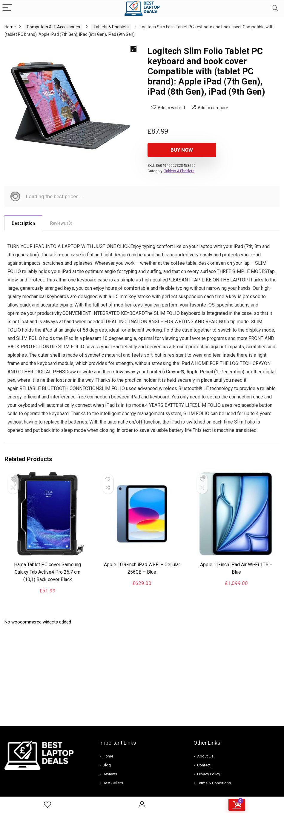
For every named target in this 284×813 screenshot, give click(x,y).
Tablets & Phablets (111, 26)
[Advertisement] (142, 678)
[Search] (275, 8)
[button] (133, 49)
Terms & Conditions (214, 783)
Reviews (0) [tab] (61, 223)
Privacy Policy (208, 774)
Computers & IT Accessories (53, 26)
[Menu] (7, 8)
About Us (205, 756)
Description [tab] (23, 223)
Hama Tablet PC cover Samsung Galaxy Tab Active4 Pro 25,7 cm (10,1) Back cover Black (47, 572)
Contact (204, 765)
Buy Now (182, 150)
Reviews (110, 774)
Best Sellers (113, 783)
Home (10, 26)
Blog (107, 765)
